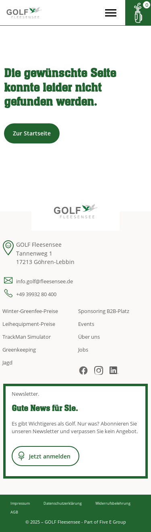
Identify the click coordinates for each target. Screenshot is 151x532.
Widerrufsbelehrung (112, 503)
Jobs (83, 349)
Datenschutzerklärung (62, 503)
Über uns (89, 336)
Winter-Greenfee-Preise (30, 311)
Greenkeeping (19, 349)
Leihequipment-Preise (28, 323)
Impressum (20, 503)
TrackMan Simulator (26, 336)
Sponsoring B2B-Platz (103, 311)
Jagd (7, 362)
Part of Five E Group (105, 522)
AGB (14, 512)
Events (86, 323)
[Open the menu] (111, 13)
